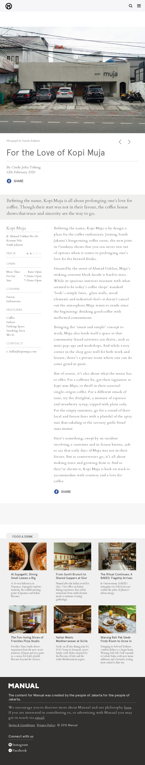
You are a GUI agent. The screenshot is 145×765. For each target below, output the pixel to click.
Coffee (10, 318)
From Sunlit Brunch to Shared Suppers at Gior (71, 576)
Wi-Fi (10, 335)
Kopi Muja (16, 228)
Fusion (10, 297)
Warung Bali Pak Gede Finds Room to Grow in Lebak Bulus (116, 641)
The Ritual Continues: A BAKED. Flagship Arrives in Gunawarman (116, 578)
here (127, 707)
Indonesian (13, 301)
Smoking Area (15, 331)
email (39, 717)
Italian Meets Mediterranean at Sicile (72, 639)
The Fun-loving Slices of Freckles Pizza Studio (27, 639)
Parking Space (15, 326)
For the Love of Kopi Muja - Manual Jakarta (8, 6)
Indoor (10, 322)
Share (18, 181)
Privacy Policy (46, 725)
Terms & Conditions (22, 725)
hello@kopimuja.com (23, 351)
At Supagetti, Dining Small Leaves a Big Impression (24, 578)
